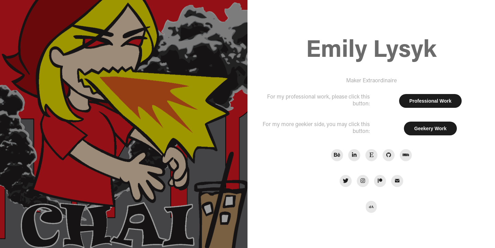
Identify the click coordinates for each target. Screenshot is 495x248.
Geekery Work (430, 128)
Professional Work (430, 101)
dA (371, 207)
